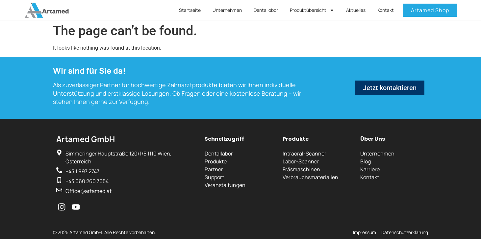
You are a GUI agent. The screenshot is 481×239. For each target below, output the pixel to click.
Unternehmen (227, 10)
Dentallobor (266, 10)
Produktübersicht (312, 10)
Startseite (190, 10)
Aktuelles (356, 10)
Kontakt (385, 10)
